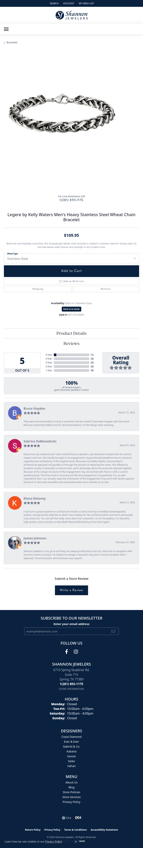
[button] (53, 3)
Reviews (71, 343)
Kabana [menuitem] (72, 751)
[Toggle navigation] (6, 29)
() (92, 354)
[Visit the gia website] (66, 818)
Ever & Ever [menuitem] (71, 741)
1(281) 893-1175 (71, 200)
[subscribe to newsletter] (113, 631)
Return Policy (33, 829)
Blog (72, 787)
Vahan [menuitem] (71, 766)
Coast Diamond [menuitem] (71, 737)
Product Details (71, 333)
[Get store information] (71, 689)
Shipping (37, 289)
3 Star (49, 362)
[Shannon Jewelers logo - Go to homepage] (72, 15)
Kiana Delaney (35, 498)
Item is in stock (71, 308)
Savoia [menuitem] (71, 756)
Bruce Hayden (34, 408)
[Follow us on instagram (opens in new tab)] (76, 651)
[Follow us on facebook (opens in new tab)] (66, 651)
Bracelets (12, 42)
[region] (71, 124)
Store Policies (71, 792)
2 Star (49, 366)
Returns (106, 289)
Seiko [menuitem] (71, 761)
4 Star (49, 358)
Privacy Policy (71, 802)
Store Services (71, 797)
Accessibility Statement (104, 829)
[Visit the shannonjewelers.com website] (78, 818)
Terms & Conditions (75, 829)
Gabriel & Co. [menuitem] (71, 746)
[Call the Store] (71, 684)
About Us (71, 782)
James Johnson (35, 538)
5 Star (49, 354)
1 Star (49, 370)
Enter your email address (71, 624)
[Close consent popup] (76, 842)
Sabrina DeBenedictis (40, 441)
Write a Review (71, 590)
